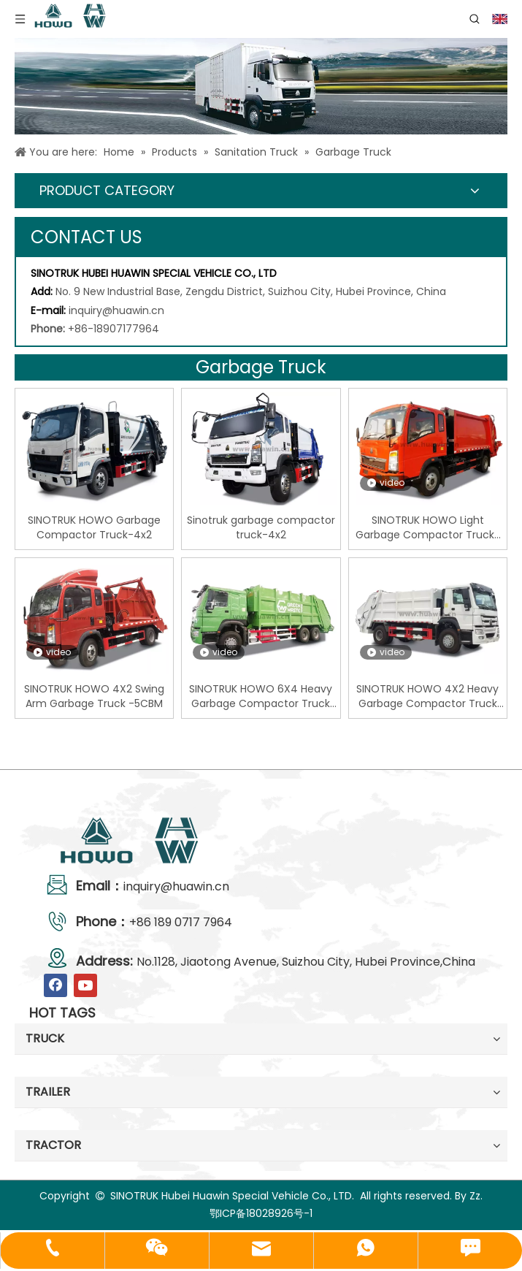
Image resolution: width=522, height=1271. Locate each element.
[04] (261, 86)
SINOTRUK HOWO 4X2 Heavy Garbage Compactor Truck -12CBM (427, 696)
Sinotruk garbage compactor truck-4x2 (261, 527)
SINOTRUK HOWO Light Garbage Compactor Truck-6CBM (428, 527)
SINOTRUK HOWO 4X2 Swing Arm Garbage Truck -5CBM (94, 696)
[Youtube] (85, 985)
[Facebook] (55, 985)
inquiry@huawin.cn (116, 310)
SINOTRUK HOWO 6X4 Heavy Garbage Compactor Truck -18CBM (260, 696)
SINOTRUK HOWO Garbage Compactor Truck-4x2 (94, 527)
